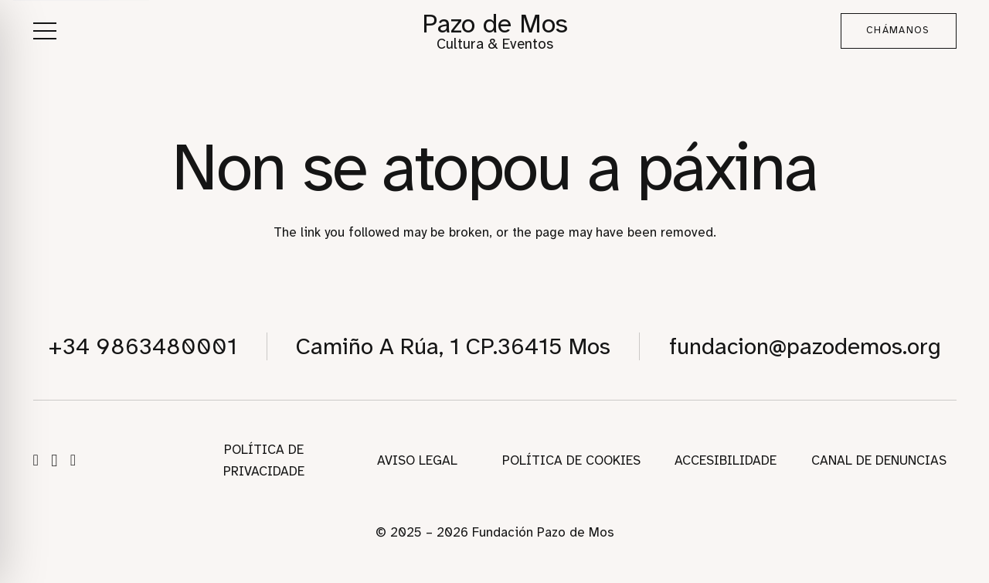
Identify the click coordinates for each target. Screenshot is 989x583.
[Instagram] (54, 460)
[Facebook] (36, 460)
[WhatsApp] (73, 460)
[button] (44, 31)
